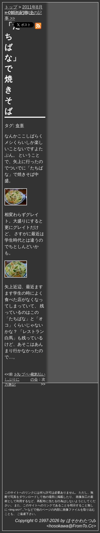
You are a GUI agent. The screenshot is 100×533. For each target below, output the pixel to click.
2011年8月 (32, 7)
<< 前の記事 (16, 12)
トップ (11, 7)
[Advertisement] (50, 435)
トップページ (25, 374)
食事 (19, 125)
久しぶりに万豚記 (12, 379)
